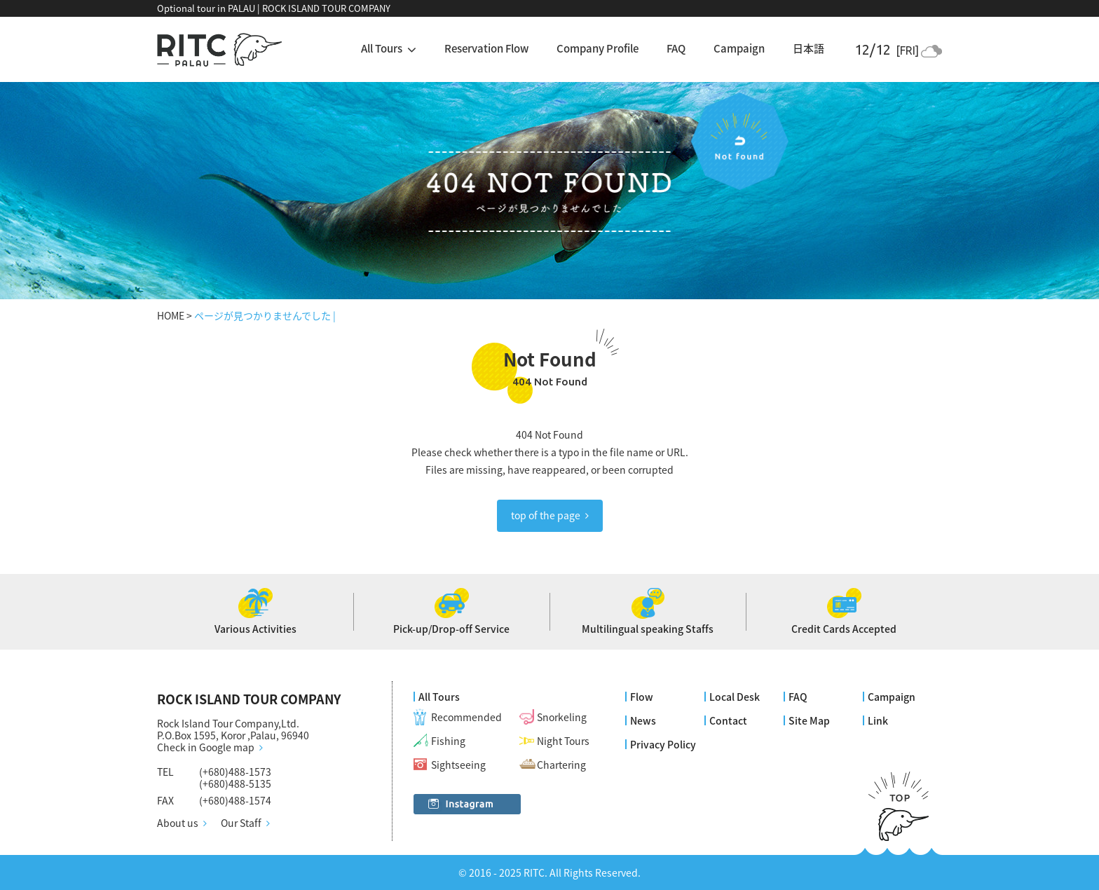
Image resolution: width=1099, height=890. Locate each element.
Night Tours (563, 741)
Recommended (466, 717)
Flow (641, 697)
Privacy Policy (663, 744)
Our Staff (241, 823)
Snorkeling (562, 717)
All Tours (439, 697)
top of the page (545, 515)
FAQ (676, 48)
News (643, 720)
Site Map (809, 720)
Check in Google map (205, 747)
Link (878, 720)
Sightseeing (458, 765)
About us (177, 823)
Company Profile (598, 48)
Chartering (561, 765)
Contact (728, 720)
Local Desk (734, 697)
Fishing (448, 741)
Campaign (739, 48)
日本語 (808, 48)
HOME (170, 315)
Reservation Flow (486, 48)
